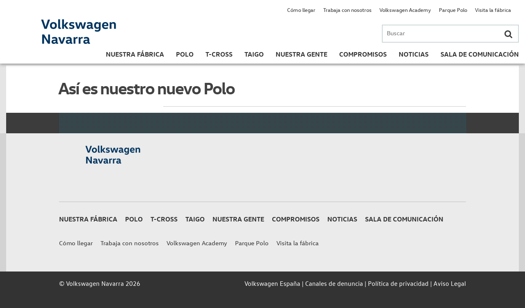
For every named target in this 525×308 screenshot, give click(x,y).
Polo (185, 54)
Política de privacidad (398, 283)
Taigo (254, 54)
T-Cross (219, 54)
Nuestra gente (301, 54)
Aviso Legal (450, 283)
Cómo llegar (301, 9)
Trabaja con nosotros (347, 9)
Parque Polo (453, 9)
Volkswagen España (272, 283)
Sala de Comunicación (480, 54)
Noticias (414, 54)
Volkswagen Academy (405, 9)
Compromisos (363, 54)
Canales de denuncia (334, 283)
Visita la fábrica (493, 9)
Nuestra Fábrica (135, 54)
